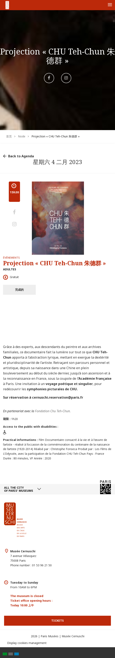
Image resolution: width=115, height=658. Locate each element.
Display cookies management (27, 643)
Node (21, 136)
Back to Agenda (21, 156)
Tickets (57, 620)
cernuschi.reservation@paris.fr (57, 397)
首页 (9, 136)
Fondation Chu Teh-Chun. (53, 411)
